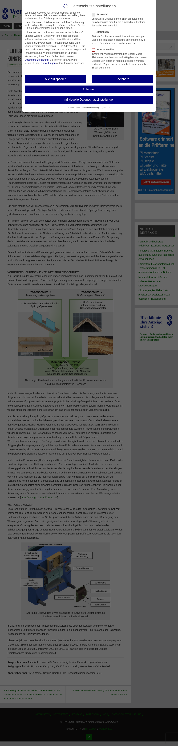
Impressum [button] (105, 108)
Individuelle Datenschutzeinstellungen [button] (89, 99)
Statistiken (102, 32)
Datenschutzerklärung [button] (90, 108)
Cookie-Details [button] (74, 108)
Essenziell (101, 14)
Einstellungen (48, 63)
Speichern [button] (122, 79)
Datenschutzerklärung (36, 59)
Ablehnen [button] (89, 89)
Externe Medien (104, 49)
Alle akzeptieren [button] (56, 79)
